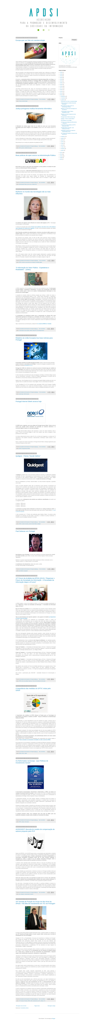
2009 (61, 157)
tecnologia (33, 262)
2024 (61, 75)
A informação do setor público (24, 330)
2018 (61, 86)
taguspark (26, 570)
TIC (44, 1000)
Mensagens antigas (51, 1005)
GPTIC (23, 753)
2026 (61, 72)
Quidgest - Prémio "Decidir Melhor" (28, 456)
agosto (62, 138)
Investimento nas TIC (36, 1000)
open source (29, 184)
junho (62, 141)
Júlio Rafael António (40, 330)
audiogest (22, 894)
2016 (61, 89)
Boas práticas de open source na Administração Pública (36, 155)
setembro (63, 136)
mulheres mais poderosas (26, 262)
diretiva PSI (35, 330)
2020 (61, 82)
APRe (20, 821)
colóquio (22, 821)
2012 (61, 152)
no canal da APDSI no (44, 323)
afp (19, 894)
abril (62, 145)
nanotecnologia (24, 101)
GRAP (26, 753)
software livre (34, 184)
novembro (63, 98)
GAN (31, 1000)
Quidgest (39, 523)
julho (62, 139)
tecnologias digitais (38, 262)
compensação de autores (28, 894)
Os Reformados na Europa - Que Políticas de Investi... (67, 128)
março (62, 146)
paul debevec (21, 570)
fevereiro (63, 148)
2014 (61, 93)
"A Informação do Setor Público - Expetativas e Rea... (67, 112)
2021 (61, 81)
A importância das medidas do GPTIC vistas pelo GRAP (68, 125)
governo (22, 147)
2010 (61, 155)
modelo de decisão (25, 523)
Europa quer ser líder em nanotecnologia (30, 40)
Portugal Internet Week (26, 448)
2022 (61, 79)
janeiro (62, 150)
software (42, 1000)
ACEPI (20, 448)
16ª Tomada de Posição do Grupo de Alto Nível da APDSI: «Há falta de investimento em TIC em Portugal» (35, 902)
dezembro (63, 96)
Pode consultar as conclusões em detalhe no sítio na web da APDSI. (35, 739)
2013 (61, 94)
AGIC (20, 147)
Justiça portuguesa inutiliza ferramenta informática (34, 108)
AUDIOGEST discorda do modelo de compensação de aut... (68, 131)
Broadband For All (28, 365)
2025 (61, 74)
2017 (61, 87)
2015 (61, 91)
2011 (61, 154)
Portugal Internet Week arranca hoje (29, 401)
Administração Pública (23, 184)
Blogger (53, 1018)
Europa (20, 101)
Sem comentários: (42, 99)
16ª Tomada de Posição (23, 1000)
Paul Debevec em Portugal (25, 531)
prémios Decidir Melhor (33, 523)
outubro (62, 99)
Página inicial (37, 1005)
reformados (27, 821)
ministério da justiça (28, 147)
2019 (61, 84)
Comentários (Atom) (24, 1007)
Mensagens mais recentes (21, 1005)
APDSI (20, 262)
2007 (61, 159)
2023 (61, 77)
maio (62, 143)
